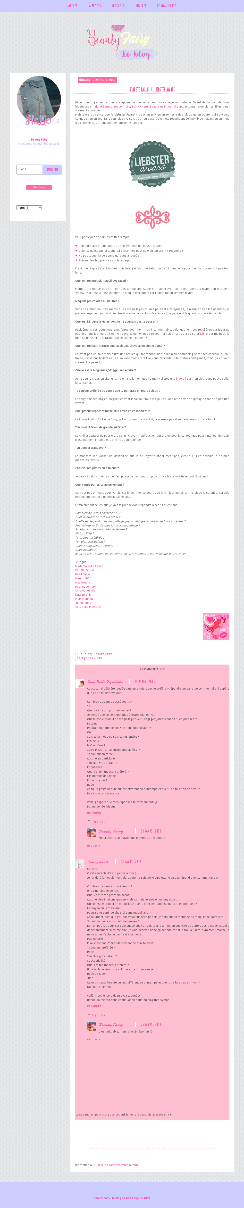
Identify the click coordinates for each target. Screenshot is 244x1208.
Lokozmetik (98, 862)
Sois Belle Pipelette (88, 607)
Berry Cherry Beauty (145, 106)
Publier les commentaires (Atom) (116, 1165)
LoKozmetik (83, 595)
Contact (140, 5)
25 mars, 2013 (151, 830)
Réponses (98, 821)
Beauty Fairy (111, 831)
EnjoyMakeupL (173, 106)
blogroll (181, 379)
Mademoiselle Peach (89, 566)
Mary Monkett (84, 599)
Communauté (166, 5)
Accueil (73, 5)
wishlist (148, 419)
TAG (99, 658)
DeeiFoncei (82, 574)
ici (201, 334)
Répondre (94, 812)
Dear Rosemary (85, 587)
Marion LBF (82, 578)
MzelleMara (82, 582)
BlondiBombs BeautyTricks (112, 106)
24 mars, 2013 (145, 681)
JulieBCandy (83, 603)
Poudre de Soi (84, 570)
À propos (95, 5)
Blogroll (117, 5)
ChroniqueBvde (85, 590)
